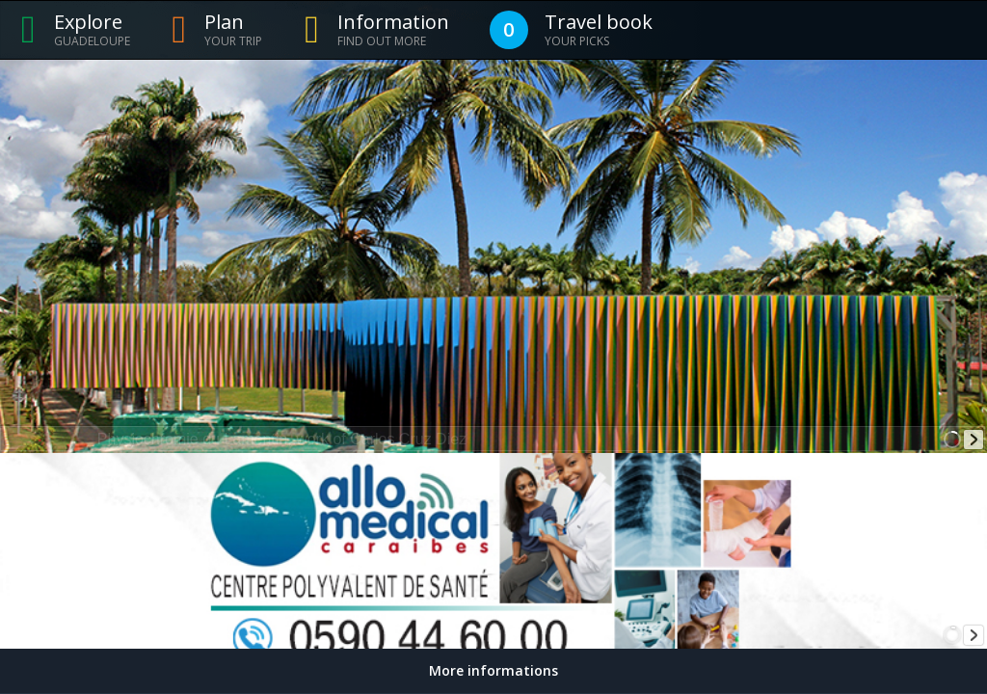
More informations (493, 670)
